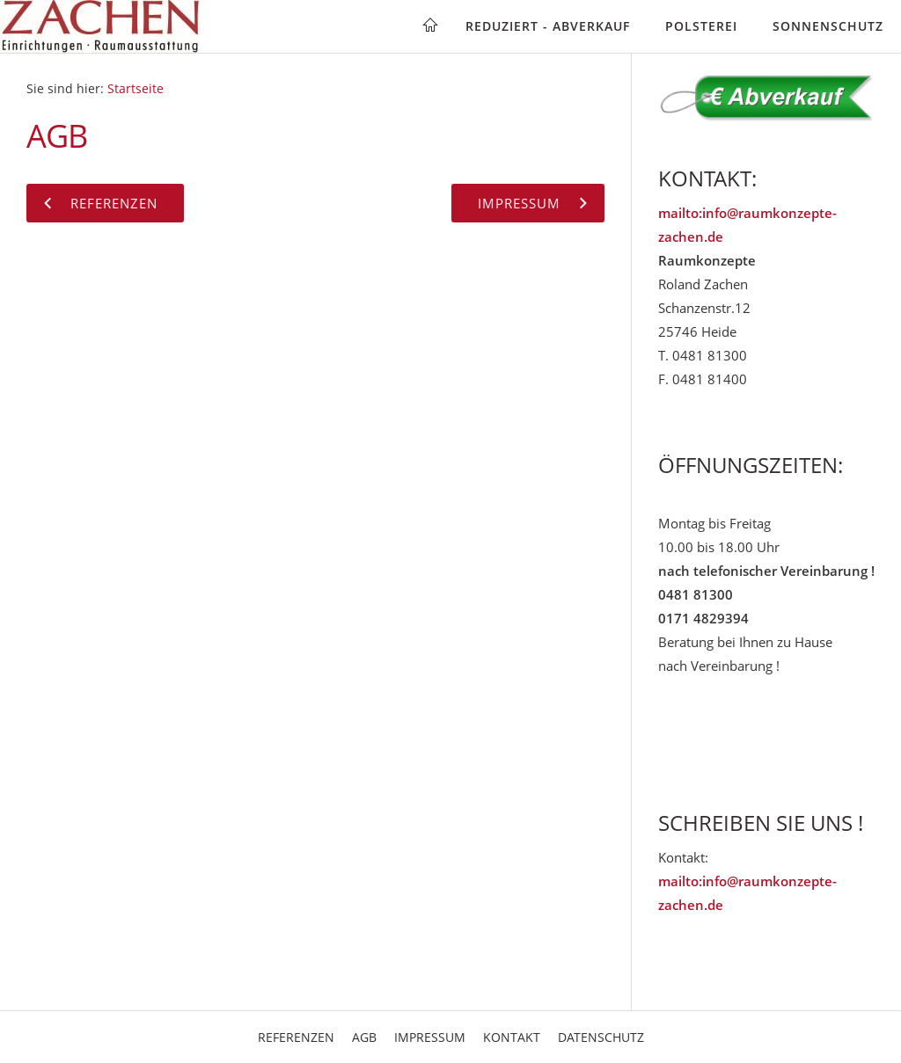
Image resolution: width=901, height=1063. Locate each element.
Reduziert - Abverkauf (547, 26)
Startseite (135, 89)
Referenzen (296, 1037)
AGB (364, 1037)
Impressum (429, 1037)
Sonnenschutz (828, 26)
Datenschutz (601, 1037)
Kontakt (511, 1037)
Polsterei (701, 26)
